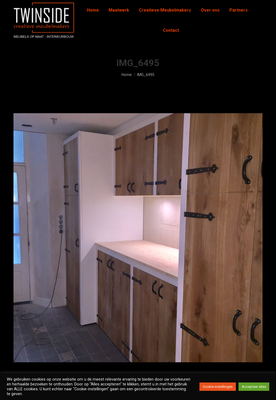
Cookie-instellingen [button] (218, 387)
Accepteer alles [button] (254, 387)
